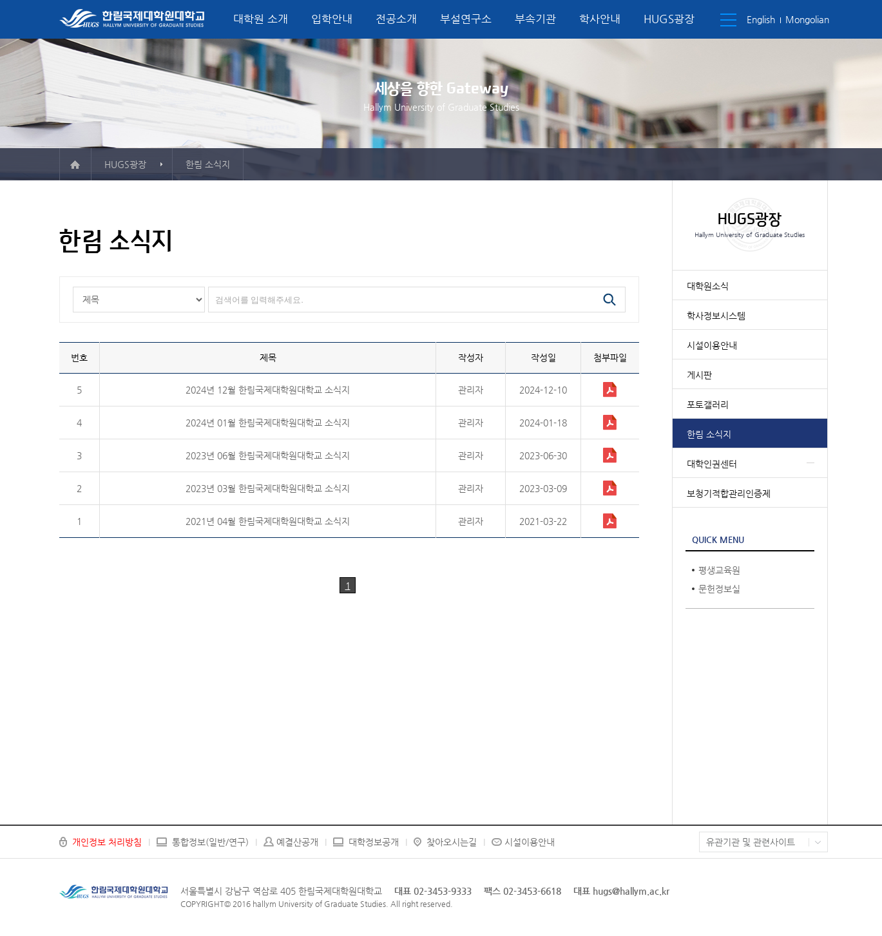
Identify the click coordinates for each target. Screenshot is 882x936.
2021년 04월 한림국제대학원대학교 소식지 (268, 521)
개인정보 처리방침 (107, 842)
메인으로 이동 (75, 164)
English (761, 19)
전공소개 (396, 18)
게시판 (699, 375)
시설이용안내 (712, 345)
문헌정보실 (719, 589)
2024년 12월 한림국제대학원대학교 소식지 (268, 390)
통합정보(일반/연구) (210, 842)
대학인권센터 (712, 464)
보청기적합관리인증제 (729, 493)
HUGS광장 (669, 18)
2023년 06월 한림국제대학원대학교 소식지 (268, 455)
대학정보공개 (374, 842)
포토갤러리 (708, 404)
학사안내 (599, 18)
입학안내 (331, 18)
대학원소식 (708, 286)
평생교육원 (719, 570)
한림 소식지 (709, 434)
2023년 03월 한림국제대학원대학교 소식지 (268, 488)
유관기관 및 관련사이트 (750, 842)
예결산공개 (297, 842)
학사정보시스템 (716, 315)
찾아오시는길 (452, 842)
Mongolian (807, 19)
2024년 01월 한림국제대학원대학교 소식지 (268, 422)
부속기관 (535, 18)
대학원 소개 (260, 18)
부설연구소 (466, 18)
